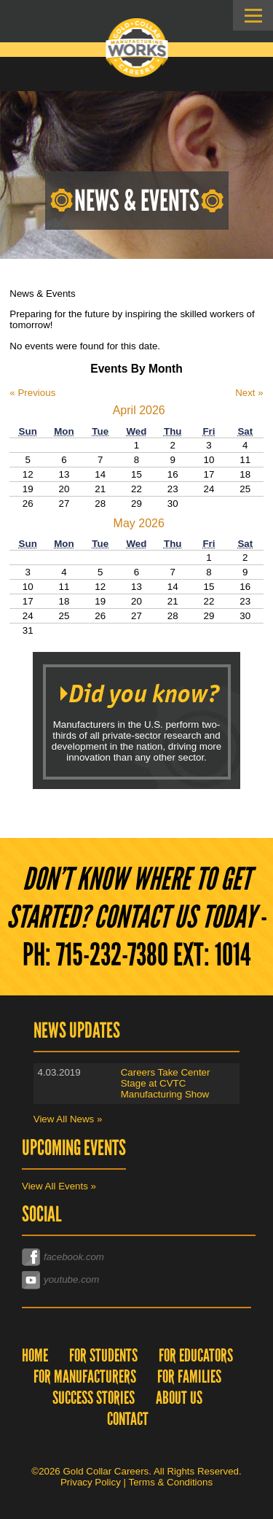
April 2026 (139, 410)
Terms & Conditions (171, 1482)
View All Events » (59, 1186)
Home (35, 1355)
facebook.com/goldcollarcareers (90, 1256)
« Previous (32, 392)
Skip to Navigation (253, 15)
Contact (128, 1418)
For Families (189, 1376)
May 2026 (139, 523)
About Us (179, 1397)
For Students (103, 1355)
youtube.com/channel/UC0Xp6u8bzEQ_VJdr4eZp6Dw (139, 1278)
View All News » (68, 1119)
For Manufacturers (84, 1376)
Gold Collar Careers (136, 47)
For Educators (196, 1355)
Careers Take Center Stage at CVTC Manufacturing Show (165, 1083)
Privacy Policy (90, 1482)
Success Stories (93, 1397)
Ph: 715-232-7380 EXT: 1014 (136, 955)
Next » (249, 392)
